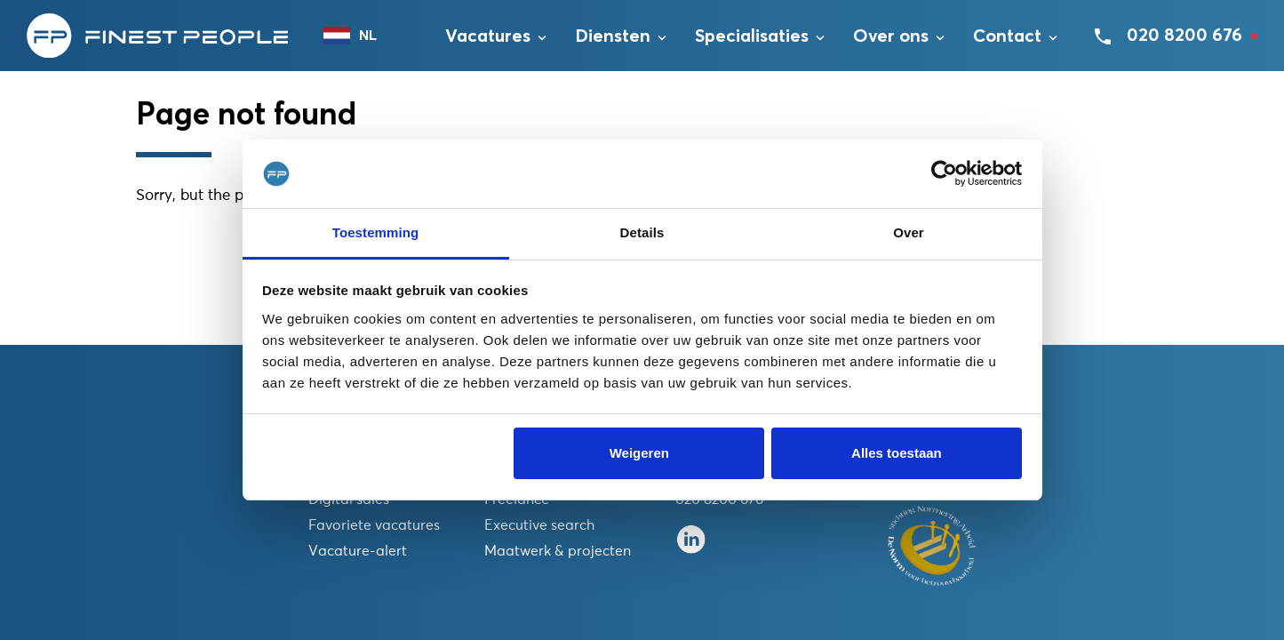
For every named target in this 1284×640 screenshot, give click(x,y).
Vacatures (487, 36)
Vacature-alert (357, 551)
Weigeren (639, 452)
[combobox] (359, 35)
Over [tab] (908, 232)
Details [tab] (642, 232)
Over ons (891, 36)
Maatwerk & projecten (557, 551)
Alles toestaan (896, 452)
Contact (1007, 36)
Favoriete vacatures (374, 525)
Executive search (539, 525)
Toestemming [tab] (375, 232)
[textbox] (359, 35)
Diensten (612, 36)
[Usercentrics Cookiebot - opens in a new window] (944, 174)
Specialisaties (752, 36)
